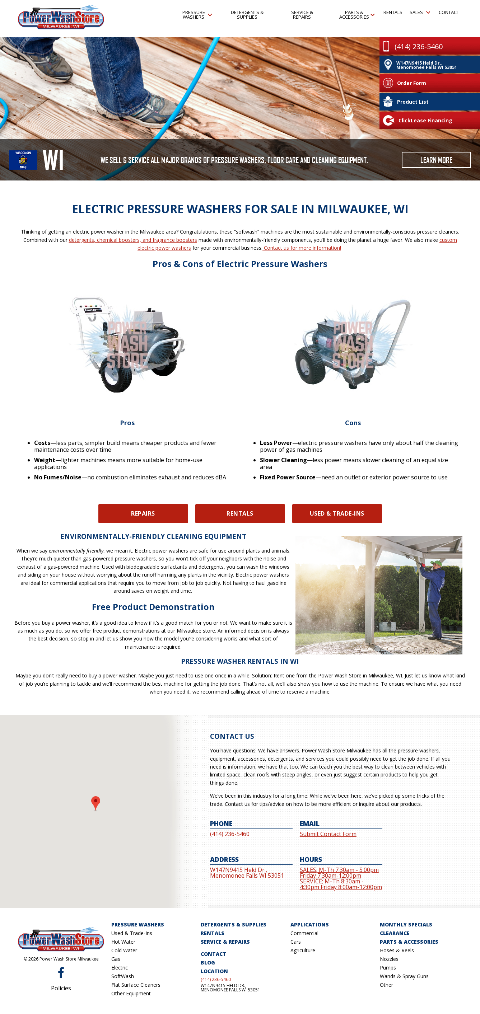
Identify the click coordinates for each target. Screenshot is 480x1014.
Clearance (395, 933)
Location (214, 971)
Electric (119, 967)
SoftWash (122, 976)
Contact (448, 12)
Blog (208, 962)
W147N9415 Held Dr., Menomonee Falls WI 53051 (230, 988)
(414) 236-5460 (216, 979)
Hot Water (123, 941)
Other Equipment (131, 993)
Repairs (143, 513)
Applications (309, 924)
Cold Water (124, 950)
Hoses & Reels (397, 950)
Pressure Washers (197, 14)
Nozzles (389, 959)
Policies (61, 988)
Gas (115, 959)
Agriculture (302, 950)
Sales (419, 12)
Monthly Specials (406, 924)
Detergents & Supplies (247, 14)
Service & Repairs (302, 14)
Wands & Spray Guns (404, 976)
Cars (295, 941)
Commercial (304, 933)
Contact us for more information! (301, 247)
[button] (95, 804)
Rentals (392, 12)
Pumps (388, 967)
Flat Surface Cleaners (135, 984)
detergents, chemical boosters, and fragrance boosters (133, 239)
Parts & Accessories (356, 14)
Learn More (436, 159)
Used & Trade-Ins (337, 513)
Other (386, 984)
